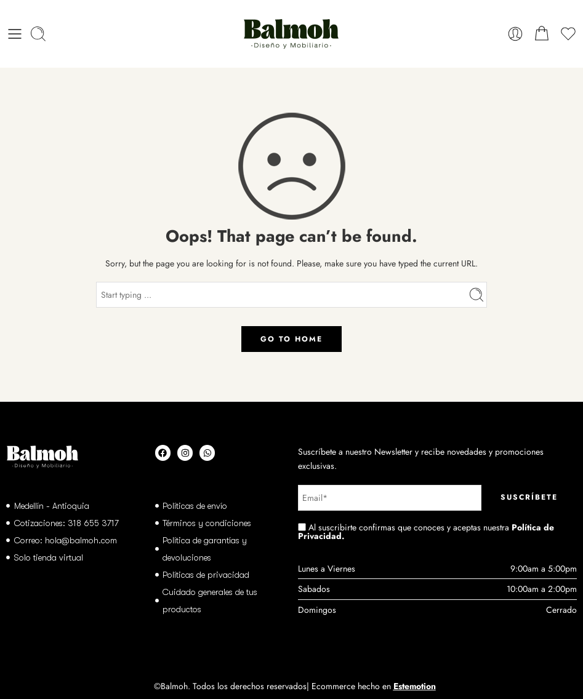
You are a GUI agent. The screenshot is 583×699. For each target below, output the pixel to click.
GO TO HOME (291, 339)
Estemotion (414, 686)
